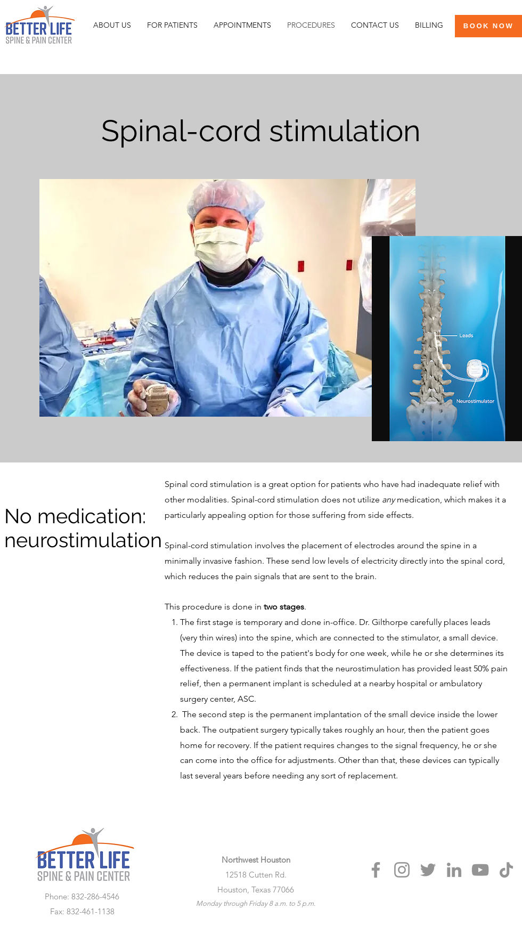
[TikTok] (506, 869)
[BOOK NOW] (488, 26)
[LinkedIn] (454, 869)
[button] (172, 25)
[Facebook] (375, 869)
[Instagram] (401, 869)
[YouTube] (480, 869)
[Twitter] (428, 869)
